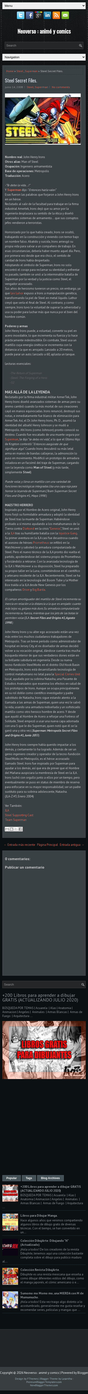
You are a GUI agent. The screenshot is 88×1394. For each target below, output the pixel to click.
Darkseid (28, 529)
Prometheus (41, 543)
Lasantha (67, 1378)
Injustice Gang (68, 533)
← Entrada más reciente (19, 845)
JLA (13, 533)
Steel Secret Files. (21, 80)
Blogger (82, 1373)
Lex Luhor (17, 293)
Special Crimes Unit (67, 674)
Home (10, 71)
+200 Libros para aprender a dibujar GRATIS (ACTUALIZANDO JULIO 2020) (40, 997)
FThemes (32, 1378)
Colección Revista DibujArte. (40, 1270)
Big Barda (38, 590)
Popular (11, 1178)
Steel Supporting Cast (19, 815)
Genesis (55, 529)
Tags (29, 1178)
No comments (61, 87)
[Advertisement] (44, 1127)
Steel (19, 71)
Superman (31, 71)
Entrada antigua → (72, 845)
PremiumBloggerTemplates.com (44, 1382)
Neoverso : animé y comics (44, 31)
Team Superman (16, 820)
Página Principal (47, 845)
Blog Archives (50, 1178)
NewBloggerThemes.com (44, 1385)
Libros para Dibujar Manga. (38, 1216)
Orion (26, 590)
